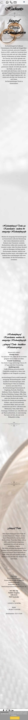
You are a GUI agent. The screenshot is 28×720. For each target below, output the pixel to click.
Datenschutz (4, 712)
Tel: (14, 601)
